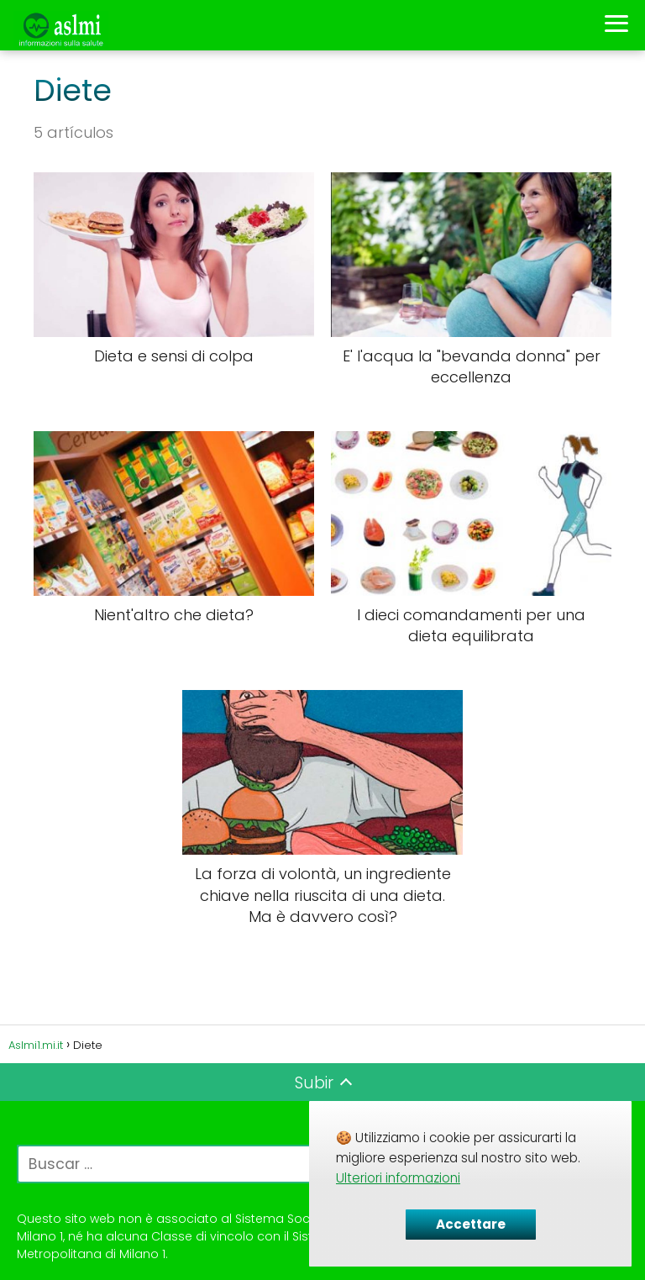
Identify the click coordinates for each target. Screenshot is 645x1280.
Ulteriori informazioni (398, 1178)
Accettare (471, 1224)
